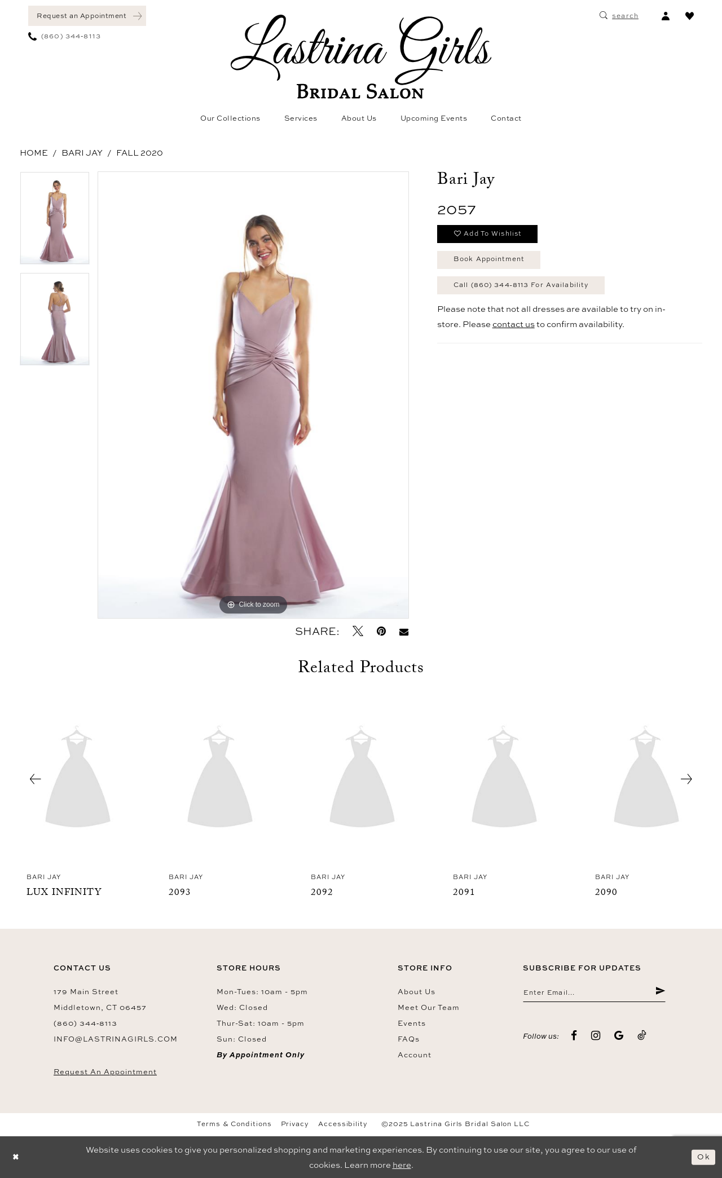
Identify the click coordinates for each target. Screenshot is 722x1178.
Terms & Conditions (234, 1123)
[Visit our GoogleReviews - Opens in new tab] (619, 1037)
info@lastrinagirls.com (116, 1039)
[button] (665, 16)
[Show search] (619, 16)
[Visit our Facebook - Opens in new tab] (574, 1037)
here (402, 1165)
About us (416, 991)
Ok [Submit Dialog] (703, 1157)
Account (415, 1054)
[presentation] (78, 779)
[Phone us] (64, 36)
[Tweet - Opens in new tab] (358, 631)
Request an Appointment (105, 1071)
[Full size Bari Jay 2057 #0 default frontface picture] (253, 395)
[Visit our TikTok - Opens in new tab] (642, 1037)
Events (412, 1023)
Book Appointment (494, 263)
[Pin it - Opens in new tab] (381, 631)
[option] (55, 221)
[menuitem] (87, 16)
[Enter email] (594, 993)
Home (34, 152)
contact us (513, 332)
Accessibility (343, 1123)
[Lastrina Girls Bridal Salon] (361, 57)
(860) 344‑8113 (85, 1023)
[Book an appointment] (87, 16)
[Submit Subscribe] (660, 993)
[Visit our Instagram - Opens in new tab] (596, 1037)
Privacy (295, 1123)
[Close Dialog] (17, 1157)
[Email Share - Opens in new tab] (404, 631)
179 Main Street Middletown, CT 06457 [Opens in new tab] (100, 999)
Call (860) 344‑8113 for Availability (531, 291)
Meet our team (429, 1007)
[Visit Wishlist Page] (689, 16)
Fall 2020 (139, 152)
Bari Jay (82, 152)
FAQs (409, 1039)
